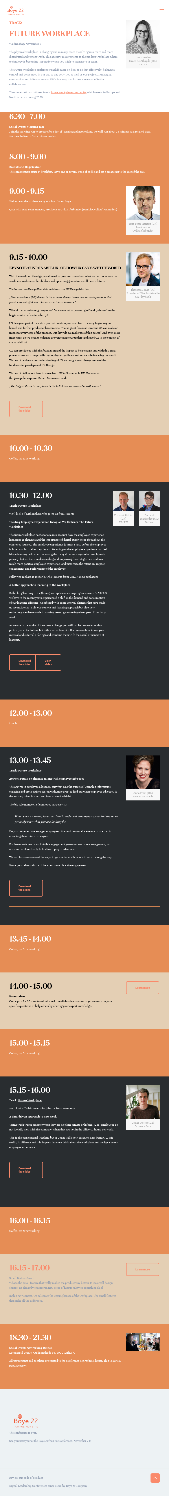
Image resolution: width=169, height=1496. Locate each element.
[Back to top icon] (155, 1478)
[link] (143, 44)
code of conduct (33, 1478)
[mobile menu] (162, 10)
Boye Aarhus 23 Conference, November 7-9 (65, 1441)
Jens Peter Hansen (33, 209)
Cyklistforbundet (71, 209)
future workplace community (68, 92)
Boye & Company (76, 1486)
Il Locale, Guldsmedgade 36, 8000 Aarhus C (48, 1352)
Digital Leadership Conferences (28, 1486)
